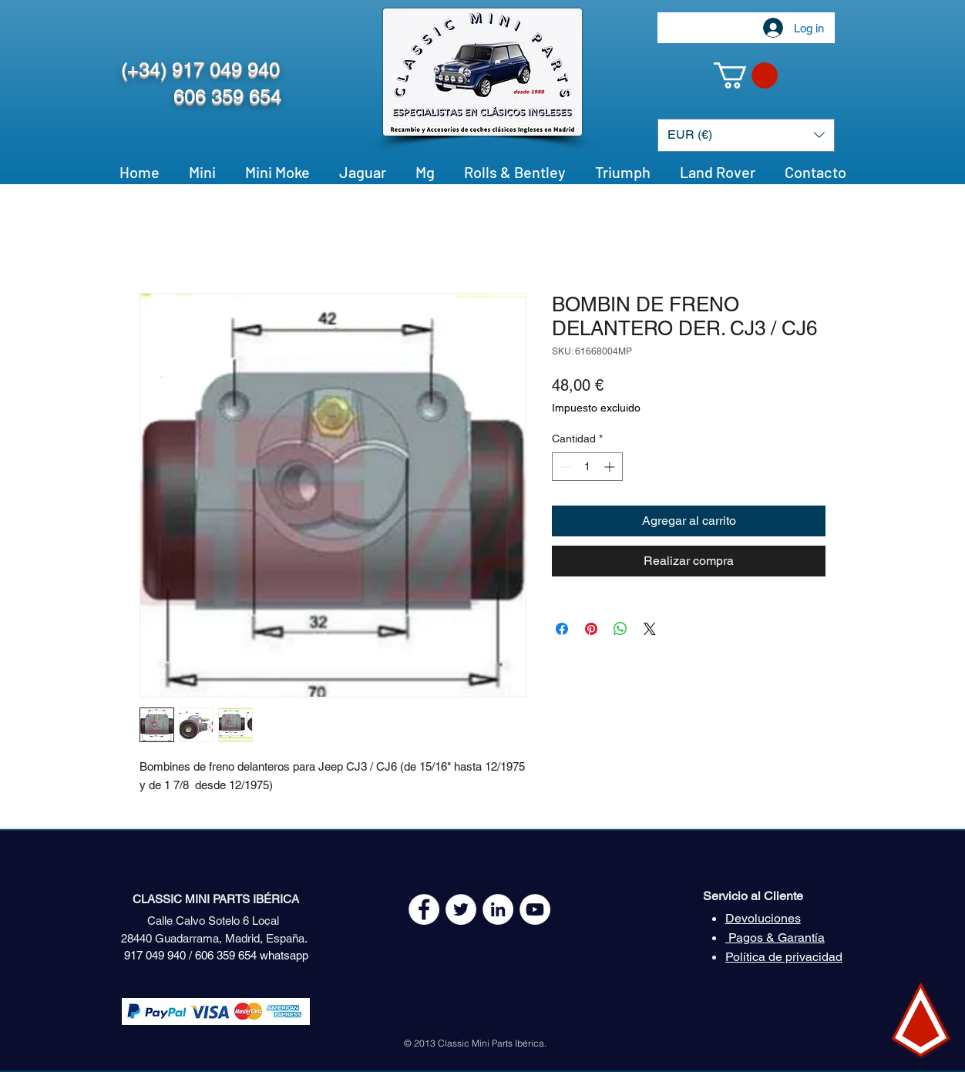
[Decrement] (563, 466)
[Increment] (610, 466)
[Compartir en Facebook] (562, 629)
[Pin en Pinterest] (591, 629)
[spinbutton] (587, 466)
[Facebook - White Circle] (424, 909)
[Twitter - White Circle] (461, 909)
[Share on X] (650, 629)
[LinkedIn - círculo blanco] (497, 909)
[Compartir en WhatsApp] (620, 629)
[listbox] (746, 135)
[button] (746, 75)
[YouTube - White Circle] (534, 909)
